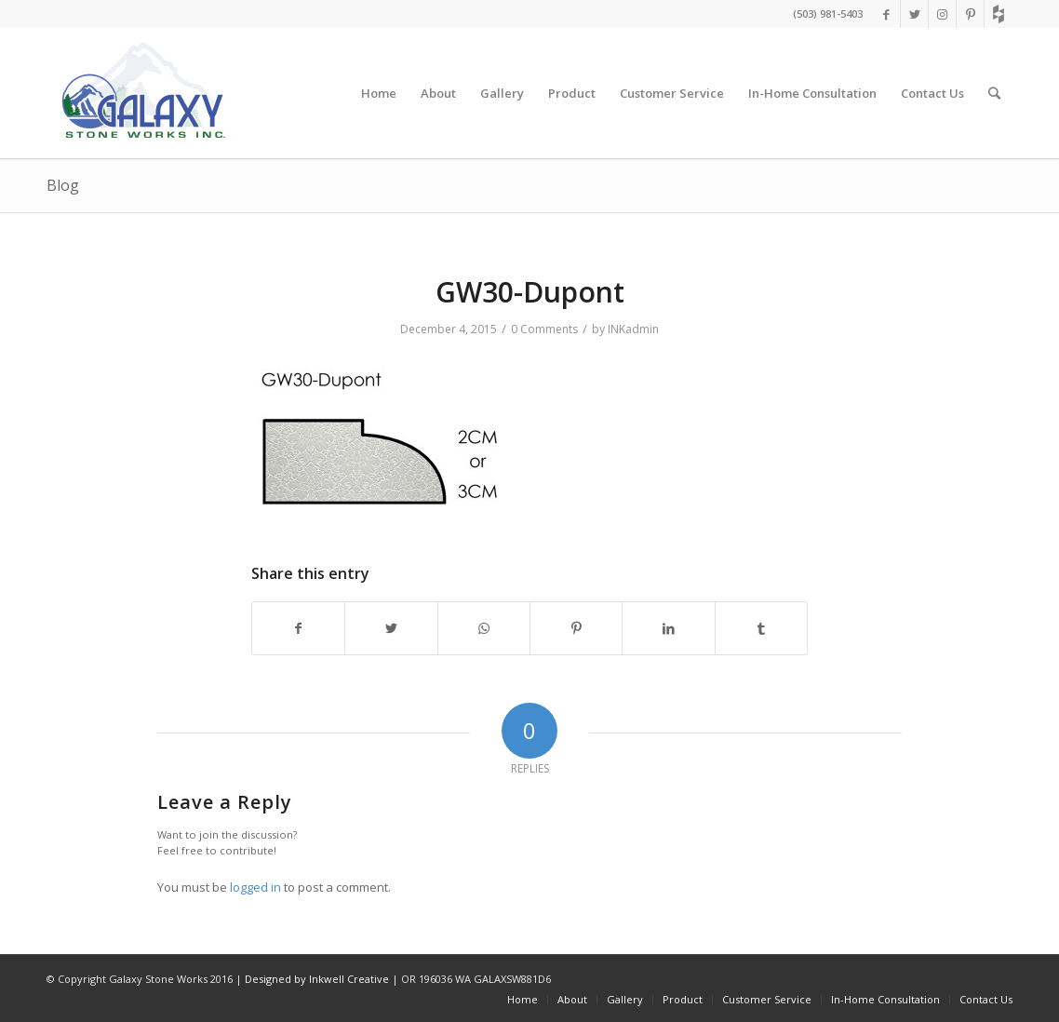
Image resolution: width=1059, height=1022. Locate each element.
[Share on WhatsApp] (484, 628)
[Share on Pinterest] (576, 628)
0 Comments (544, 329)
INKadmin (633, 329)
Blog (63, 185)
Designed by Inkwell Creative (317, 979)
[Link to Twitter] (914, 14)
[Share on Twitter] (390, 628)
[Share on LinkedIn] (668, 628)
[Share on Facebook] (298, 628)
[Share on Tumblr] (761, 628)
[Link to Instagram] (942, 14)
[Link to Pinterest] (970, 14)
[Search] (994, 93)
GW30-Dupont (530, 292)
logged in (255, 887)
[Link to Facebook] (886, 14)
